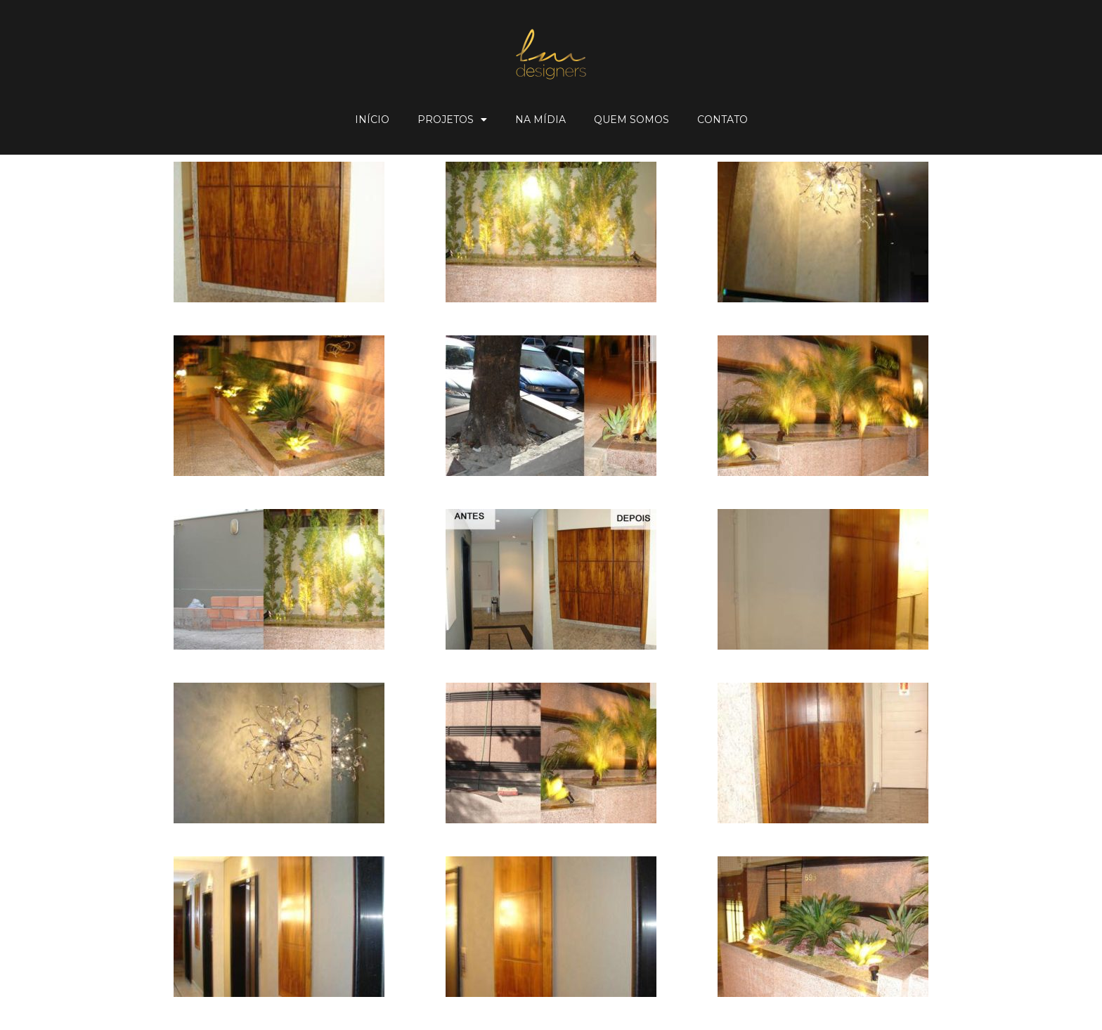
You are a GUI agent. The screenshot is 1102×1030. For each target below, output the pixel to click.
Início (372, 119)
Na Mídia (540, 119)
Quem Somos (631, 119)
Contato (722, 119)
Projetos (452, 119)
